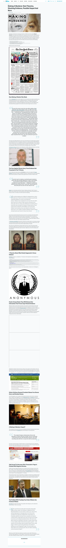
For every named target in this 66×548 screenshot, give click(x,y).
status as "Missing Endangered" (13, 263)
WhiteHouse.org (26, 397)
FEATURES (35, 1)
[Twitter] (47, 1)
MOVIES (15, 1)
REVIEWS (25, 1)
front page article (24, 109)
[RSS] (53, 1)
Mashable (13, 99)
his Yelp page (28, 470)
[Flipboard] (50, 1)
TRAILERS (21, 1)
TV (18, 1)
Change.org (32, 397)
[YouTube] (48, 1)
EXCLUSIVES (30, 1)
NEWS (12, 1)
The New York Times (12, 147)
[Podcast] (55, 1)
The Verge (11, 503)
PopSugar (10, 256)
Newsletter (59, 1)
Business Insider (23, 308)
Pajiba (10, 190)
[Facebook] (45, 1)
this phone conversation (14, 221)
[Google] (51, 1)
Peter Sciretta (11, 12)
